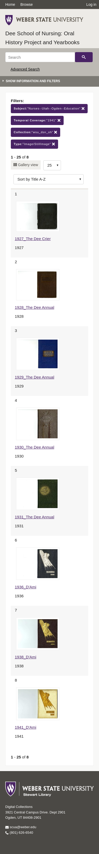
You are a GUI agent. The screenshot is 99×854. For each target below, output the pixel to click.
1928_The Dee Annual (34, 307)
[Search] (40, 57)
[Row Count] (52, 165)
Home (10, 4)
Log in (91, 4)
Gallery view (27, 165)
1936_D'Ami (25, 587)
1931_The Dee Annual (34, 517)
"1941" (37, 120)
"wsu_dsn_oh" (35, 132)
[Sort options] (48, 179)
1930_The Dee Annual (34, 447)
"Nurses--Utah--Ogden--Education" (49, 108)
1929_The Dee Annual (34, 377)
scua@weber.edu (20, 827)
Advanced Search (25, 69)
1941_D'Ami (25, 727)
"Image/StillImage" (34, 144)
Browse (26, 4)
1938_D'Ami (25, 657)
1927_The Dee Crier (33, 238)
